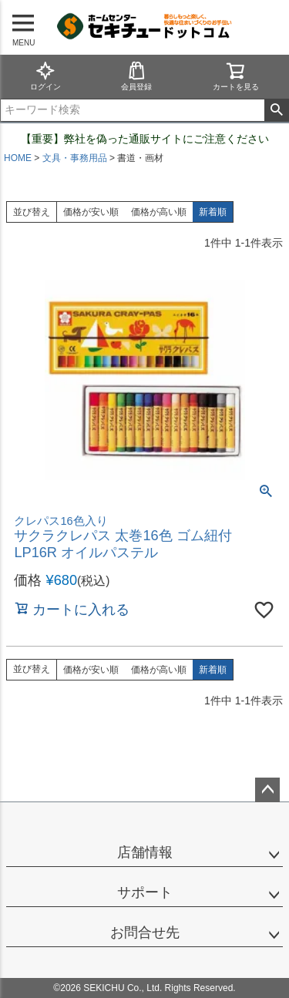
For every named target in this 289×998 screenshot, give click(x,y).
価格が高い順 (159, 212)
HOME (18, 158)
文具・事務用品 (74, 158)
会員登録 (136, 76)
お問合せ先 (145, 932)
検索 (276, 110)
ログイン (45, 76)
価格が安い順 (91, 212)
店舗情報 (145, 852)
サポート (145, 892)
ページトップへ (267, 790)
